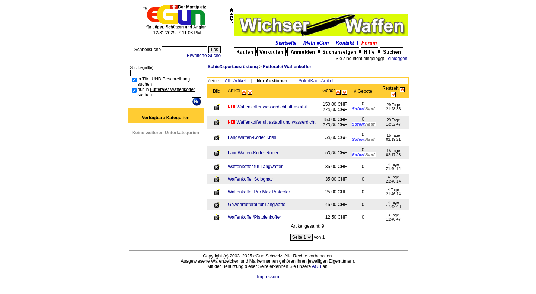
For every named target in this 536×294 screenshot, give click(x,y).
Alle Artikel (235, 80)
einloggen (397, 58)
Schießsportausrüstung (233, 66)
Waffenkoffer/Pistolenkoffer (254, 217)
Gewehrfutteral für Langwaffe (256, 204)
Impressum (268, 276)
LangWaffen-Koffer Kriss (252, 137)
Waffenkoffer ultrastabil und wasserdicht (275, 122)
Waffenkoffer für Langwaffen (256, 166)
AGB (316, 266)
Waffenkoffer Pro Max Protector (259, 192)
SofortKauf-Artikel (316, 80)
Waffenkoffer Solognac (250, 179)
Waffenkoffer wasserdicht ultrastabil (271, 107)
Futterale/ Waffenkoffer (287, 66)
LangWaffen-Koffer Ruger (253, 152)
